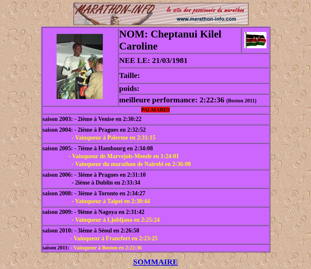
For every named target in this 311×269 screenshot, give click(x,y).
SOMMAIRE (155, 262)
